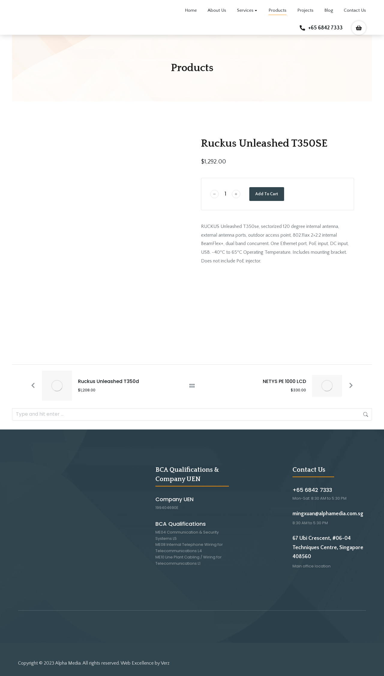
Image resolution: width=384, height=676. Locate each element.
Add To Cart (266, 194)
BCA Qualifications (180, 524)
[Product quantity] (225, 194)
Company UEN (174, 499)
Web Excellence (137, 663)
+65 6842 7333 (325, 28)
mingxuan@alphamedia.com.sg (327, 514)
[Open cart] (359, 28)
